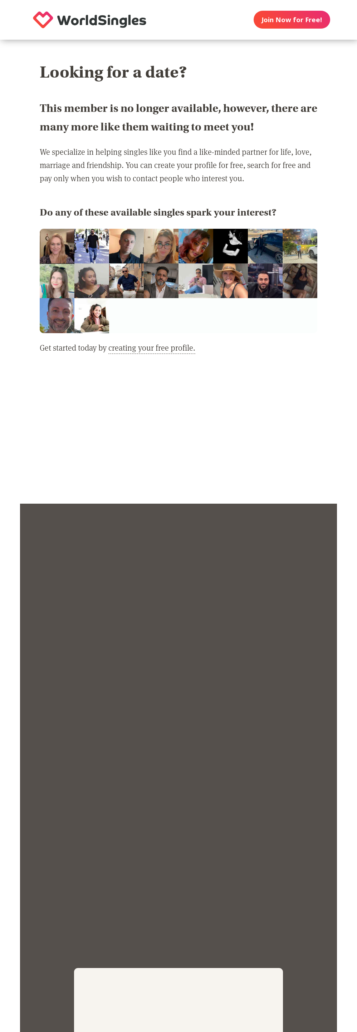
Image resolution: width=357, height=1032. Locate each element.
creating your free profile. (151, 347)
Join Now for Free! (291, 19)
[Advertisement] (178, 434)
